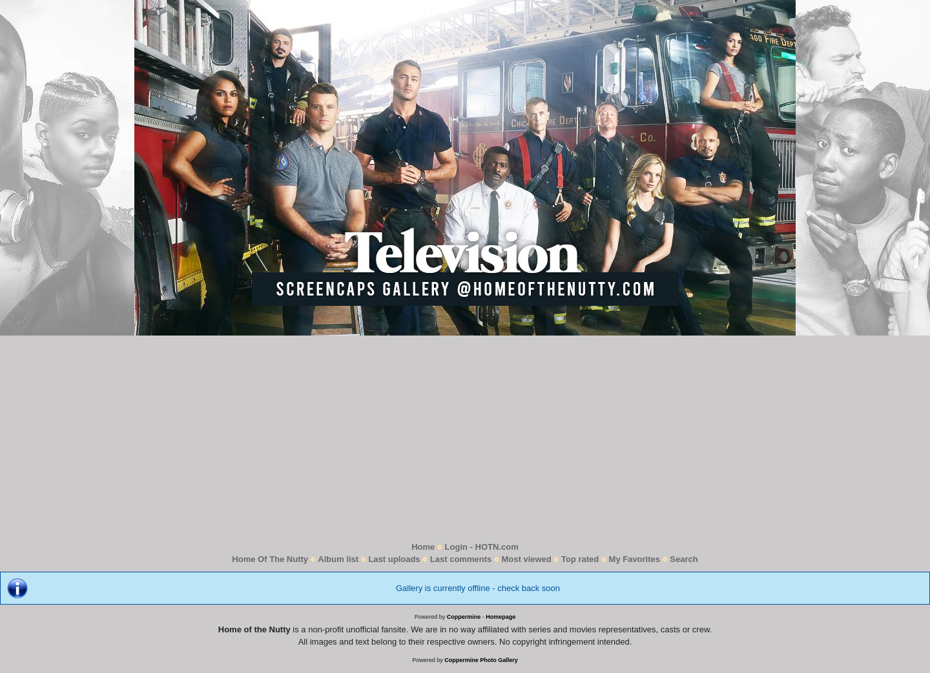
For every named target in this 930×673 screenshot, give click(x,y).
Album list (338, 559)
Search (684, 559)
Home (423, 547)
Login (456, 547)
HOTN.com (497, 547)
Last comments (460, 559)
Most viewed (526, 559)
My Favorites (634, 559)
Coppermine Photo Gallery (481, 660)
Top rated (580, 559)
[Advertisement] (465, 438)
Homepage (500, 617)
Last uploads (394, 559)
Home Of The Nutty (270, 559)
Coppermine (464, 617)
